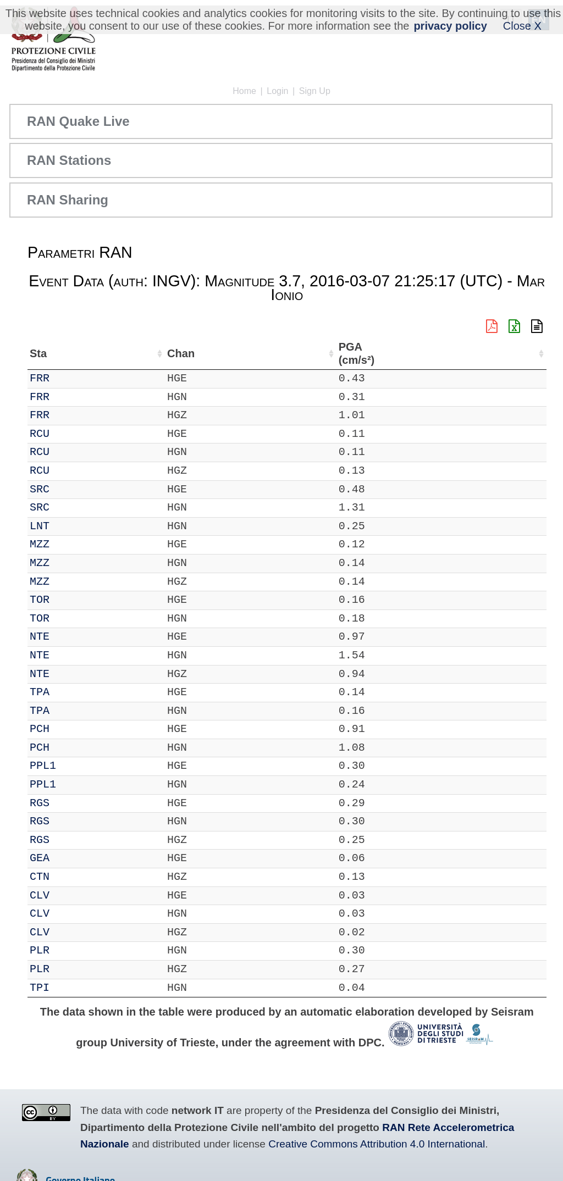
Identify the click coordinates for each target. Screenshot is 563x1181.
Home (244, 91)
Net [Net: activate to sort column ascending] (38, 353)
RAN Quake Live (78, 121)
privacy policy (450, 26)
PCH (71, 729)
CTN (71, 876)
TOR (71, 599)
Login (277, 91)
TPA (71, 692)
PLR (71, 950)
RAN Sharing (67, 199)
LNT (71, 526)
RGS (71, 803)
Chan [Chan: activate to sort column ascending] (107, 353)
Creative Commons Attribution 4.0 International (376, 1144)
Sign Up (314, 91)
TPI (71, 987)
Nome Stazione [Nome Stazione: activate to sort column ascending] (314, 353)
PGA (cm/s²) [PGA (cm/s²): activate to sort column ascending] (516, 354)
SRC (71, 489)
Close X (522, 26)
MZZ (71, 544)
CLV (71, 895)
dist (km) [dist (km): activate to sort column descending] (472, 354)
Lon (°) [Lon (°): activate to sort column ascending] (239, 353)
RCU (71, 433)
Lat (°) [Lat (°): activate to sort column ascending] (184, 353)
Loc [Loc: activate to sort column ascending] (145, 353)
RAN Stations (69, 160)
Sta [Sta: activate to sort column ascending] (69, 353)
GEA (71, 858)
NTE (71, 636)
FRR (71, 378)
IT (36, 378)
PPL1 (74, 765)
